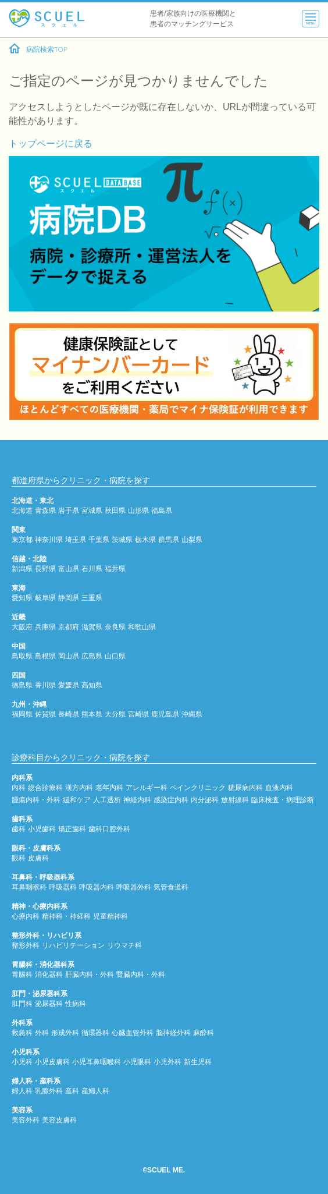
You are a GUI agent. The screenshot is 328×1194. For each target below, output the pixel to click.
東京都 (22, 539)
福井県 (115, 568)
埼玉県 (75, 539)
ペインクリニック (198, 787)
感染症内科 (171, 799)
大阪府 (22, 626)
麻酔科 (203, 1032)
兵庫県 (45, 626)
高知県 (91, 685)
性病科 (75, 1003)
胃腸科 (22, 974)
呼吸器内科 (96, 887)
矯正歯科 (72, 828)
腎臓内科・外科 (140, 974)
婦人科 (22, 1090)
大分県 (115, 714)
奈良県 (115, 626)
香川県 (45, 685)
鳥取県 (22, 655)
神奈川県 (49, 539)
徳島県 (22, 685)
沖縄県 (191, 714)
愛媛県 (68, 685)
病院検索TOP (38, 49)
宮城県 (91, 510)
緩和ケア (77, 799)
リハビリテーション (73, 945)
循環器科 (95, 1032)
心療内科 (26, 916)
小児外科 (167, 1061)
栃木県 (145, 539)
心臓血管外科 (133, 1032)
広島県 (91, 655)
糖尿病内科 (245, 787)
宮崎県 (138, 714)
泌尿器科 (49, 1003)
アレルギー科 (146, 787)
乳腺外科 (49, 1090)
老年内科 (109, 787)
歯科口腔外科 (109, 828)
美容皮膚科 (59, 1119)
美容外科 (26, 1119)
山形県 (138, 510)
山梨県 (191, 539)
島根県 (45, 655)
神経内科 (137, 799)
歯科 (19, 828)
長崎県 (68, 714)
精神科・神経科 (66, 916)
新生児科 (198, 1061)
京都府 (68, 626)
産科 (72, 1090)
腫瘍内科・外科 (36, 799)
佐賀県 (45, 714)
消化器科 (49, 974)
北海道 (22, 510)
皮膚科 (38, 857)
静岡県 (68, 597)
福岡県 (22, 714)
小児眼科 (137, 1061)
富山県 (68, 568)
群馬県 (168, 539)
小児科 (22, 1061)
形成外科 (65, 1032)
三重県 (91, 597)
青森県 (45, 510)
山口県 (115, 655)
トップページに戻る (50, 142)
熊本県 (91, 714)
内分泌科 (205, 799)
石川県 (91, 568)
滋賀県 (91, 626)
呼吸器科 (63, 887)
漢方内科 (79, 787)
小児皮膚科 (52, 1061)
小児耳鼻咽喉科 (96, 1061)
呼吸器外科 (133, 887)
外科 (42, 1032)
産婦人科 (95, 1090)
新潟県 (22, 568)
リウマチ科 (124, 945)
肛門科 (22, 1003)
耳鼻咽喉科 (29, 887)
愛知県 (22, 597)
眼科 (19, 857)
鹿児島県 (165, 714)
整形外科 (26, 945)
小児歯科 (42, 828)
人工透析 (107, 799)
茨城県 (122, 539)
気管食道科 (171, 887)
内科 (19, 787)
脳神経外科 (173, 1032)
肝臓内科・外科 (89, 974)
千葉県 (98, 539)
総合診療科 (45, 787)
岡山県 (68, 655)
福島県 (161, 510)
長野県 (45, 568)
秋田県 (115, 510)
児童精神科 (110, 916)
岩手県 (68, 510)
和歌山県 (142, 626)
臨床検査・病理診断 (282, 799)
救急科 (22, 1032)
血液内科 (279, 787)
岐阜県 (45, 597)
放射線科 (235, 799)
